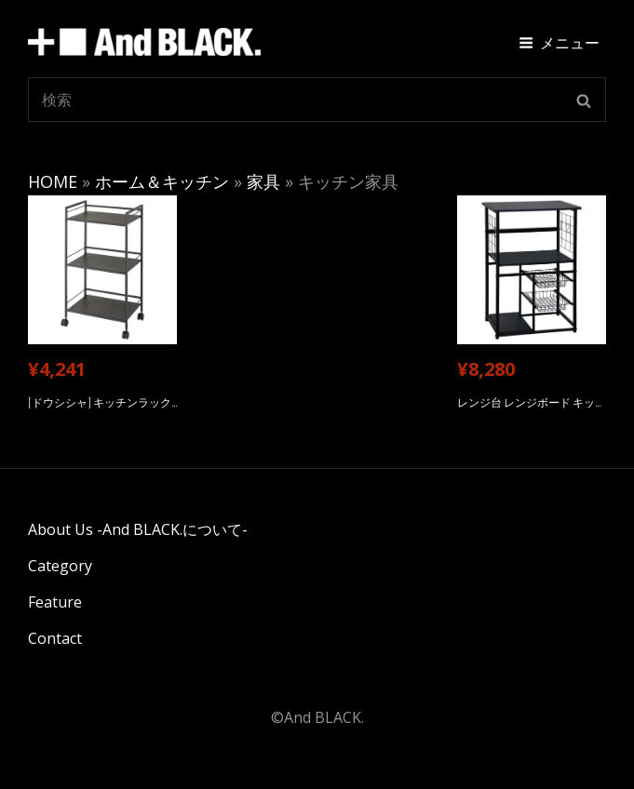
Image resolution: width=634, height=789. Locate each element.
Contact (55, 638)
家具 (263, 181)
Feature (55, 602)
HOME (52, 181)
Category (60, 565)
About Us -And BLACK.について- (138, 529)
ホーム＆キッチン (162, 181)
